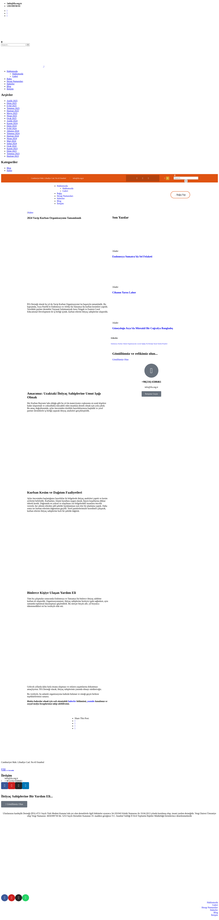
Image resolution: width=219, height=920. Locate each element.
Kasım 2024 (12, 123)
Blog (9, 168)
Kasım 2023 (12, 148)
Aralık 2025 (12, 101)
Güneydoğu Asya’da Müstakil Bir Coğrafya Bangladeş (142, 328)
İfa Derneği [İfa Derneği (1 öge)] (149, 344)
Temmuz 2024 (13, 133)
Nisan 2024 (12, 138)
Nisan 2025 (12, 116)
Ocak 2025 (11, 118)
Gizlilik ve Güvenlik (7, 770)
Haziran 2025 (13, 111)
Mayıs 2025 (12, 113)
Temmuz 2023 (13, 153)
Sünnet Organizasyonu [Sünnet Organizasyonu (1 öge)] (130, 344)
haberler (72, 701)
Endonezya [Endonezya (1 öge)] (114, 344)
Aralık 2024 (12, 121)
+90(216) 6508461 (151, 381)
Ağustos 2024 (13, 131)
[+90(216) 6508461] (151, 371)
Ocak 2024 (11, 146)
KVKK (3, 769)
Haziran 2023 (13, 156)
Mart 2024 (11, 141)
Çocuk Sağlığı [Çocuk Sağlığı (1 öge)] (141, 344)
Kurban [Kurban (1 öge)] (120, 344)
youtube (91, 701)
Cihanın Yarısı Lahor (124, 292)
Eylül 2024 (12, 128)
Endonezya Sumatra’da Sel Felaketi (132, 256)
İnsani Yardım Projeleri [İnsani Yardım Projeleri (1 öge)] (160, 344)
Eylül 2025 (12, 106)
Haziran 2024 (13, 136)
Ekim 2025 (12, 103)
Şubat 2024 (12, 143)
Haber (9, 170)
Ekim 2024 (12, 126)
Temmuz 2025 (13, 108)
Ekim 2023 (12, 151)
